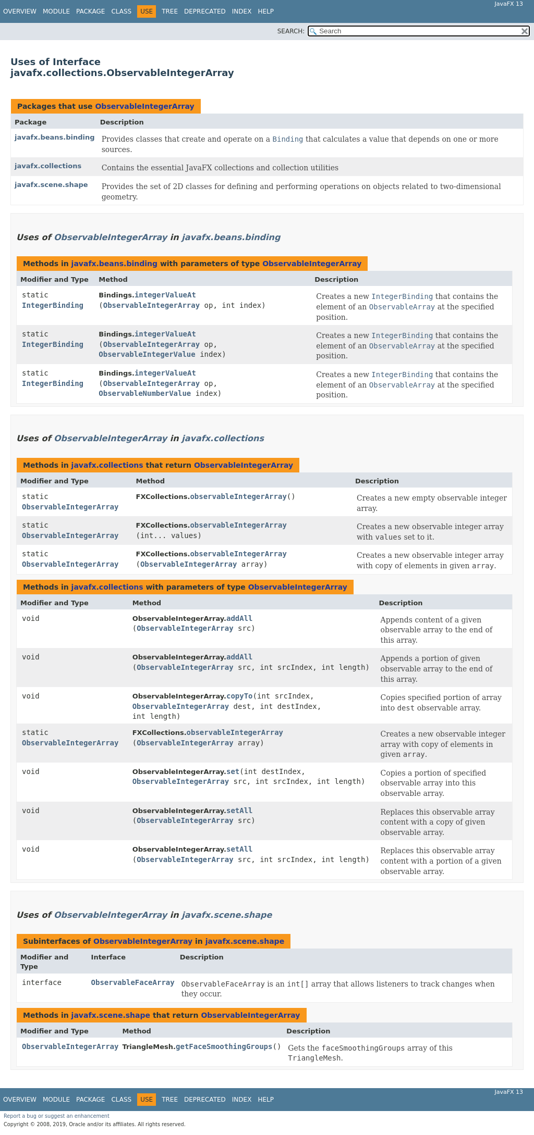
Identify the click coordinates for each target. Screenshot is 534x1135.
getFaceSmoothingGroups (224, 1046)
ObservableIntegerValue (147, 354)
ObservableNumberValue (145, 393)
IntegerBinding (52, 305)
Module (56, 11)
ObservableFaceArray (133, 982)
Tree (170, 11)
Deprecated (205, 11)
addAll (239, 618)
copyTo (239, 696)
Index (242, 11)
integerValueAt (165, 295)
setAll (239, 810)
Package (90, 11)
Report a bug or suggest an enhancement (57, 1116)
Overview (20, 11)
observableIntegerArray (238, 496)
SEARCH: (291, 31)
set (232, 771)
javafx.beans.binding (55, 137)
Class (121, 11)
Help (266, 11)
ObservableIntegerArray (144, 106)
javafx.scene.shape (51, 185)
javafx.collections (48, 166)
